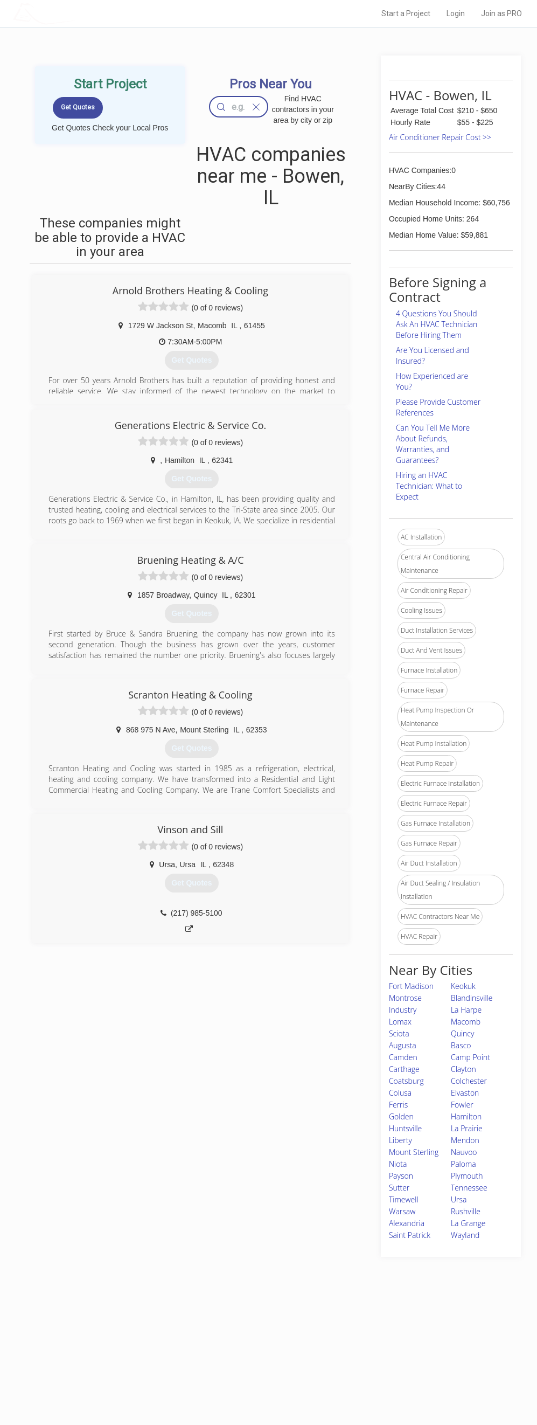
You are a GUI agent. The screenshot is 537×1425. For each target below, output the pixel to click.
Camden (403, 1057)
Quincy (462, 1033)
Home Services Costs (125, 1334)
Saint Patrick (409, 1235)
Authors (375, 1358)
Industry (402, 1010)
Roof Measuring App (243, 1358)
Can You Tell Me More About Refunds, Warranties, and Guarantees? (433, 444)
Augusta (402, 1045)
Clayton (463, 1069)
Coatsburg (406, 1081)
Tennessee (469, 1187)
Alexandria (406, 1223)
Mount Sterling (413, 1152)
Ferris (398, 1104)
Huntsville (405, 1128)
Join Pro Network (238, 1334)
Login (456, 13)
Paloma (463, 1164)
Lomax (400, 1021)
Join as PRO (501, 13)
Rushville (465, 1211)
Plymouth (467, 1176)
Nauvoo (464, 1152)
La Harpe (466, 1010)
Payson (401, 1176)
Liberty (400, 1140)
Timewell (404, 1199)
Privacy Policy (383, 1346)
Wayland (465, 1235)
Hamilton (466, 1116)
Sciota (399, 1033)
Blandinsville (472, 998)
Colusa (400, 1093)
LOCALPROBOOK (75, 13)
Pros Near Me (113, 1346)
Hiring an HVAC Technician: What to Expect (429, 486)
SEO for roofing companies (402, 1382)
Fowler (462, 1104)
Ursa (458, 1199)
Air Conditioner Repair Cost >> (440, 137)
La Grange (468, 1223)
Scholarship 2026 (389, 1334)
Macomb (465, 1021)
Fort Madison (411, 986)
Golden (401, 1116)
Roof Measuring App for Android (260, 1382)
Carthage (404, 1069)
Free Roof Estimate (121, 1370)
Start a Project (405, 13)
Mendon (465, 1140)
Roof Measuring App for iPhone (259, 1370)
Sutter (399, 1187)
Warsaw (402, 1211)
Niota (398, 1164)
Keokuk (463, 986)
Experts (224, 1346)
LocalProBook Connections (403, 1370)
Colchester (469, 1081)
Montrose (405, 998)
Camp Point (470, 1057)
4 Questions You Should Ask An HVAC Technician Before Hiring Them (436, 324)
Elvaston (465, 1093)
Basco (461, 1045)
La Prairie (467, 1128)
